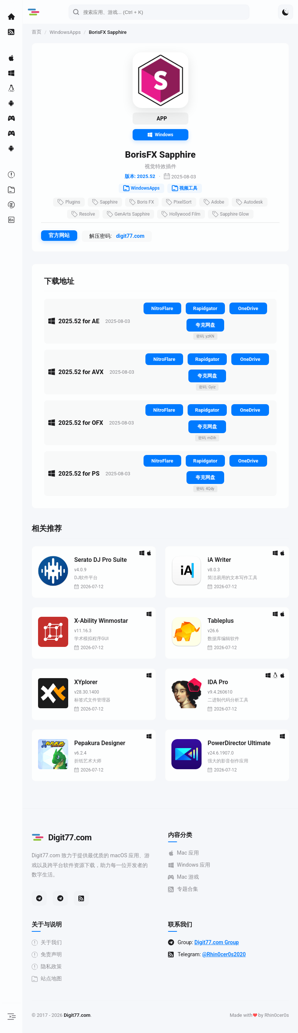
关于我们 (47, 942)
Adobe (214, 202)
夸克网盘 (205, 325)
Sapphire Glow (230, 214)
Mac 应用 (183, 853)
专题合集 (183, 889)
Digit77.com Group (216, 942)
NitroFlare (162, 308)
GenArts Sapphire (128, 214)
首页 (36, 32)
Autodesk (249, 202)
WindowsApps (65, 32)
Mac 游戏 (183, 877)
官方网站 (59, 235)
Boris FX (142, 202)
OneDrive (248, 308)
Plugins (69, 202)
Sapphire (105, 202)
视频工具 (184, 188)
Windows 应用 (189, 865)
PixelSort (179, 202)
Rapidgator (205, 308)
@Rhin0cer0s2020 (224, 954)
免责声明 (47, 954)
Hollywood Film (181, 214)
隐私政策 (47, 966)
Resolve (83, 214)
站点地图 (47, 978)
